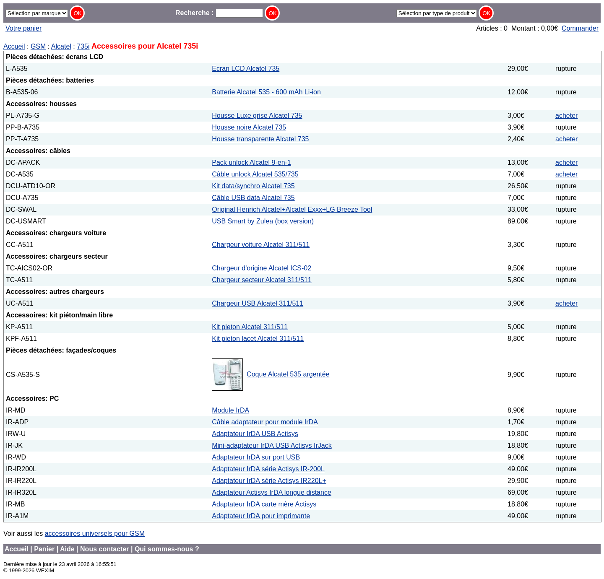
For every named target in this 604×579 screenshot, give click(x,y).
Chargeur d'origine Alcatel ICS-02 (261, 268)
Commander (580, 28)
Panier (44, 549)
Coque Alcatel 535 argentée (288, 374)
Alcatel (61, 46)
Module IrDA (230, 410)
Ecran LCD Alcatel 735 (245, 68)
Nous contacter (104, 549)
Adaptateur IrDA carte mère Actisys (264, 504)
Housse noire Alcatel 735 (249, 127)
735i (83, 46)
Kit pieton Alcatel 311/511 (250, 326)
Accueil (14, 46)
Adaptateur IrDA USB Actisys (255, 433)
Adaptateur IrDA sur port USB (256, 457)
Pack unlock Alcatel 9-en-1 (251, 162)
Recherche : (219, 12)
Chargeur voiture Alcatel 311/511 (261, 244)
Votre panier (23, 28)
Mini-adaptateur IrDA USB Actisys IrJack (271, 445)
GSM (38, 46)
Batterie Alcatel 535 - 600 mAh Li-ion (266, 92)
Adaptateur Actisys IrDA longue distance (271, 492)
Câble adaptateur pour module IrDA (265, 422)
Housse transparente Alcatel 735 (260, 139)
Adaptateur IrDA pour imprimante (261, 515)
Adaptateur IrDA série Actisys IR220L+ (269, 480)
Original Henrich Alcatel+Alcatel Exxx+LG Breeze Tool (292, 209)
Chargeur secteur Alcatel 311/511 (261, 279)
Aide (67, 549)
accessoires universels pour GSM (95, 533)
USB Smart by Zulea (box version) (263, 221)
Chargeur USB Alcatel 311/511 (257, 303)
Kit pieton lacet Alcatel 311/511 (258, 338)
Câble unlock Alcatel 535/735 (255, 174)
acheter (566, 115)
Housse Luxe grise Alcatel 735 (257, 115)
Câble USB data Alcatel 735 (253, 197)
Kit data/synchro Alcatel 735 (253, 186)
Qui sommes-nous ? (167, 549)
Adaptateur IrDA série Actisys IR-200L (268, 469)
